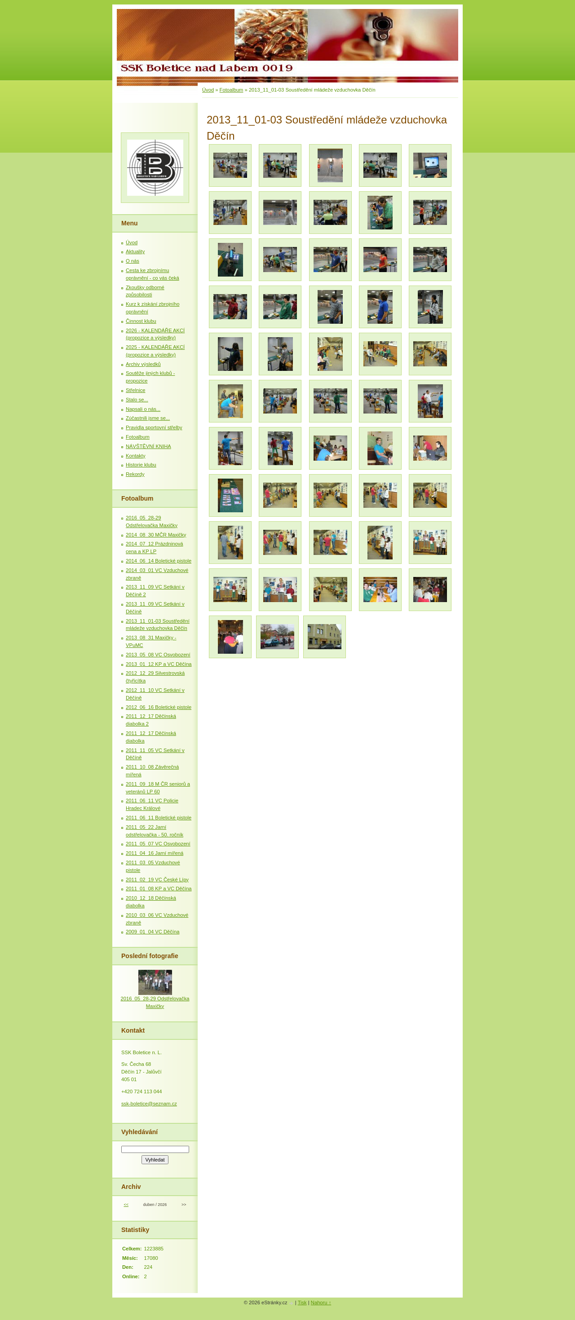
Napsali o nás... (143, 409)
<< (126, 1204)
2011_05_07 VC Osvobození (158, 843)
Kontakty (136, 455)
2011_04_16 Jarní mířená (154, 853)
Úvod (208, 89)
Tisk (302, 1302)
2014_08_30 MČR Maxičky (156, 534)
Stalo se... (137, 399)
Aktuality (135, 251)
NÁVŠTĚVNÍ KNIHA (148, 446)
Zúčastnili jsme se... (148, 418)
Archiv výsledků (143, 364)
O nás (132, 261)
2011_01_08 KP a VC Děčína (159, 888)
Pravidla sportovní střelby (154, 427)
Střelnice (136, 390)
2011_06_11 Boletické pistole (158, 817)
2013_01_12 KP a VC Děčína (159, 664)
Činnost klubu (141, 321)
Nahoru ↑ (321, 1302)
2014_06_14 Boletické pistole (158, 560)
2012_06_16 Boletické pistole (158, 707)
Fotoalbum (231, 89)
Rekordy (135, 474)
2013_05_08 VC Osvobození (158, 654)
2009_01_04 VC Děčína (152, 931)
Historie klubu (141, 464)
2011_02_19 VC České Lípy (157, 879)
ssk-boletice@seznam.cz (149, 1103)
